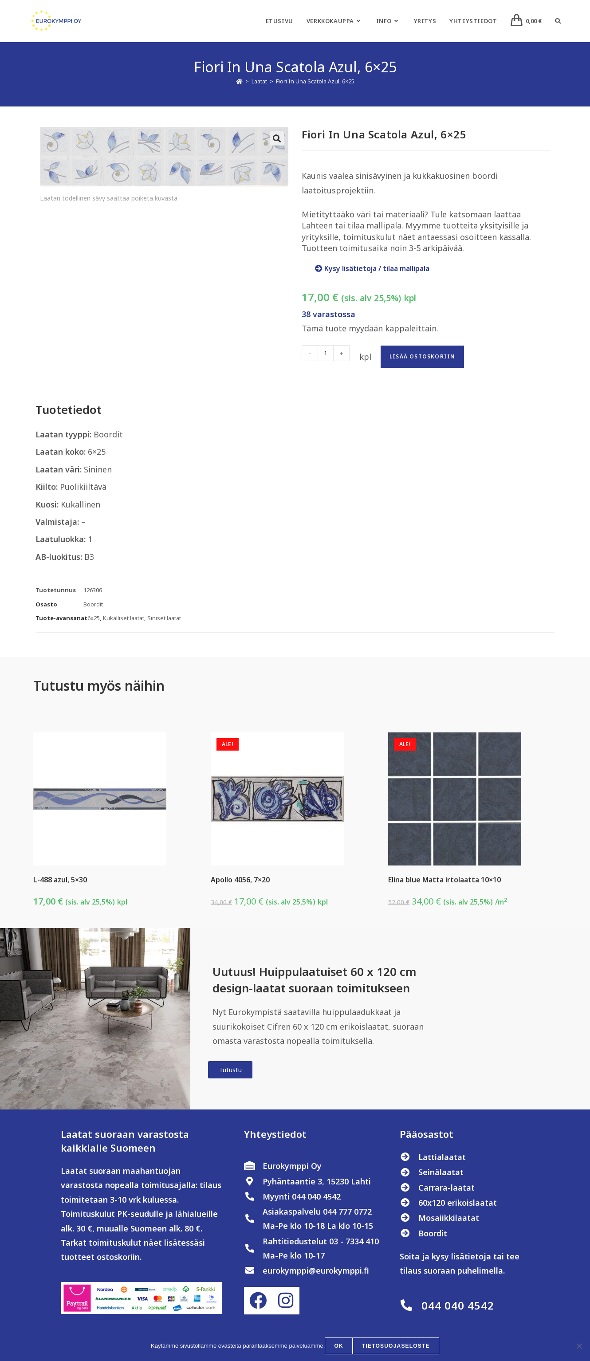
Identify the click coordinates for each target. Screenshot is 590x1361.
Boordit (93, 604)
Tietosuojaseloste (396, 1346)
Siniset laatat (164, 618)
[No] (578, 1345)
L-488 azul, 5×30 (60, 880)
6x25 (93, 618)
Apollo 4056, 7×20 (240, 880)
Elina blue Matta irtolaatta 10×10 (444, 880)
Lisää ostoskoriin (422, 356)
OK (338, 1346)
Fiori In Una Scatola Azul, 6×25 (315, 81)
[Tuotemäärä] (326, 353)
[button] (277, 138)
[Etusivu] (239, 81)
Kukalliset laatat (123, 618)
